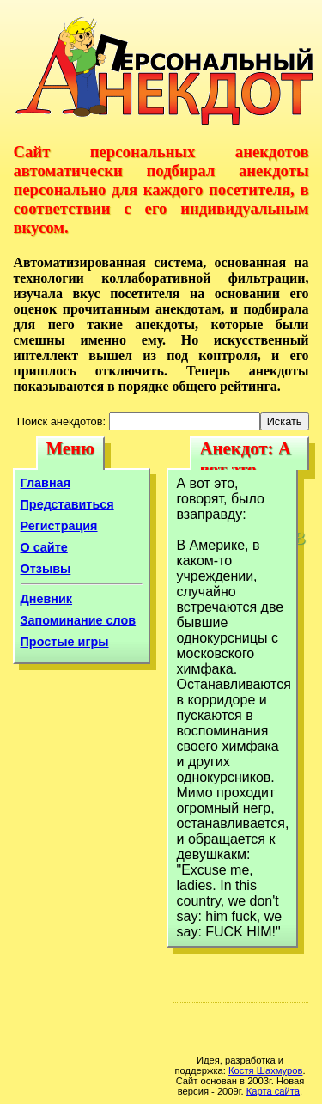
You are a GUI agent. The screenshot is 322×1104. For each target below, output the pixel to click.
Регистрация (59, 526)
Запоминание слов (79, 620)
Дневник (47, 599)
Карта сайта (273, 1091)
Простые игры (65, 642)
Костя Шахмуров (265, 1070)
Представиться (67, 504)
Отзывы (46, 569)
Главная (46, 483)
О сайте (44, 547)
